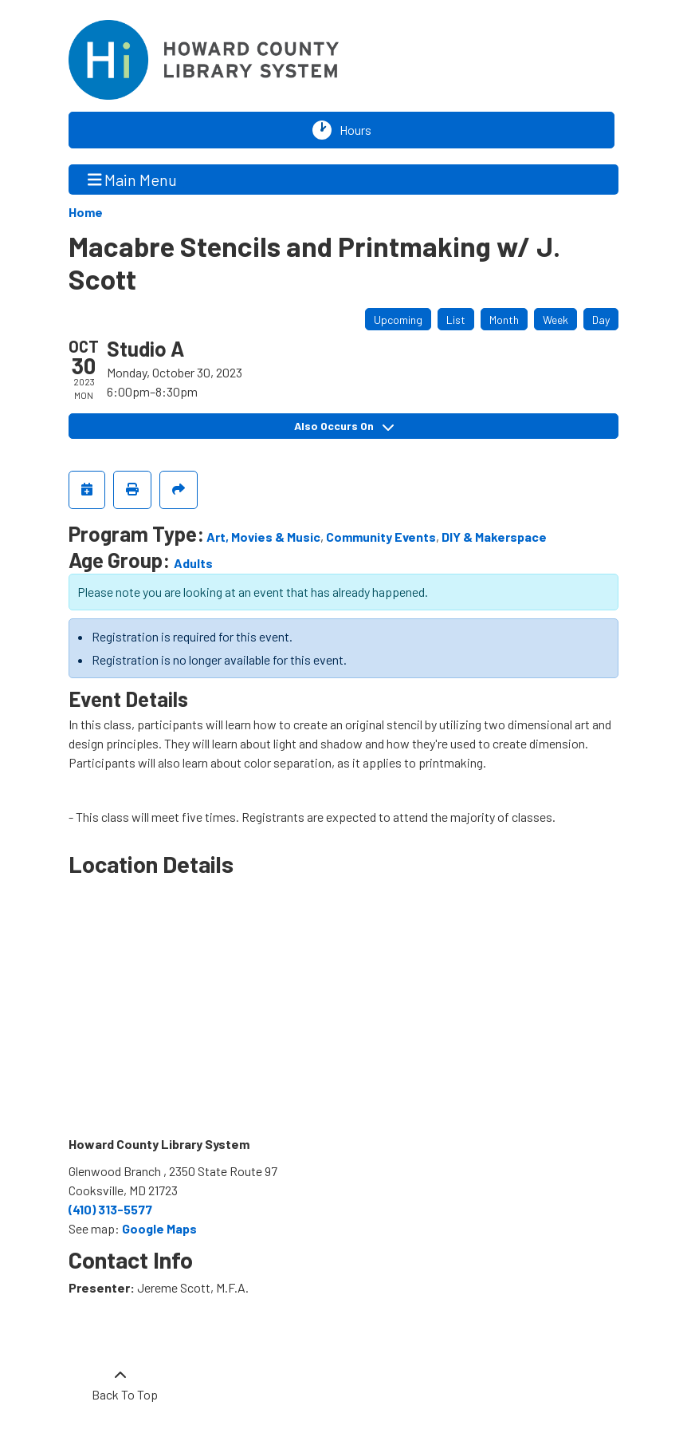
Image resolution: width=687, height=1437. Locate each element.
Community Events (381, 536)
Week (555, 319)
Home (86, 211)
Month (504, 319)
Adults (193, 562)
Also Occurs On (344, 425)
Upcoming (398, 319)
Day (601, 319)
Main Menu (133, 179)
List (455, 319)
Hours (359, 130)
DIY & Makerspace (494, 536)
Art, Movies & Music (263, 536)
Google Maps (159, 1228)
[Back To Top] (120, 1385)
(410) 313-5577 (110, 1209)
